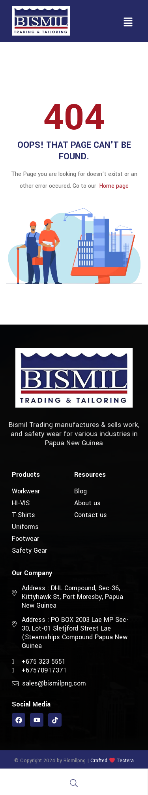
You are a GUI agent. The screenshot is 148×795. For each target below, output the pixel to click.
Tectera (124, 760)
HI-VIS (21, 503)
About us (87, 503)
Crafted (98, 760)
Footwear (25, 538)
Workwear (26, 491)
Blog (80, 491)
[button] (128, 23)
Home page (114, 186)
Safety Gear (29, 550)
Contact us (90, 514)
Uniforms (25, 526)
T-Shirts (23, 514)
